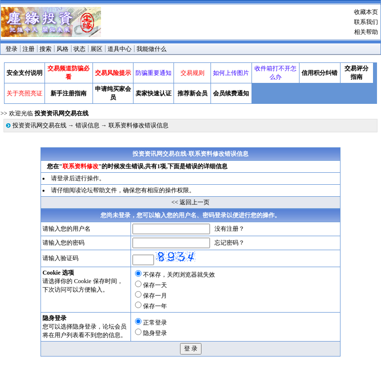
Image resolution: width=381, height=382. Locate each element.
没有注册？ (229, 228)
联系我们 (366, 21)
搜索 (46, 48)
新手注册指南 (68, 93)
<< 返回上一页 (191, 202)
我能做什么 (151, 48)
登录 (12, 48)
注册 (28, 48)
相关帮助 (366, 31)
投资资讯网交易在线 (39, 125)
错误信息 (88, 125)
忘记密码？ (229, 242)
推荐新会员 (193, 93)
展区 (96, 48)
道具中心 (120, 48)
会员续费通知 (231, 93)
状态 (80, 48)
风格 (62, 48)
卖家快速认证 (154, 93)
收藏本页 (366, 11)
